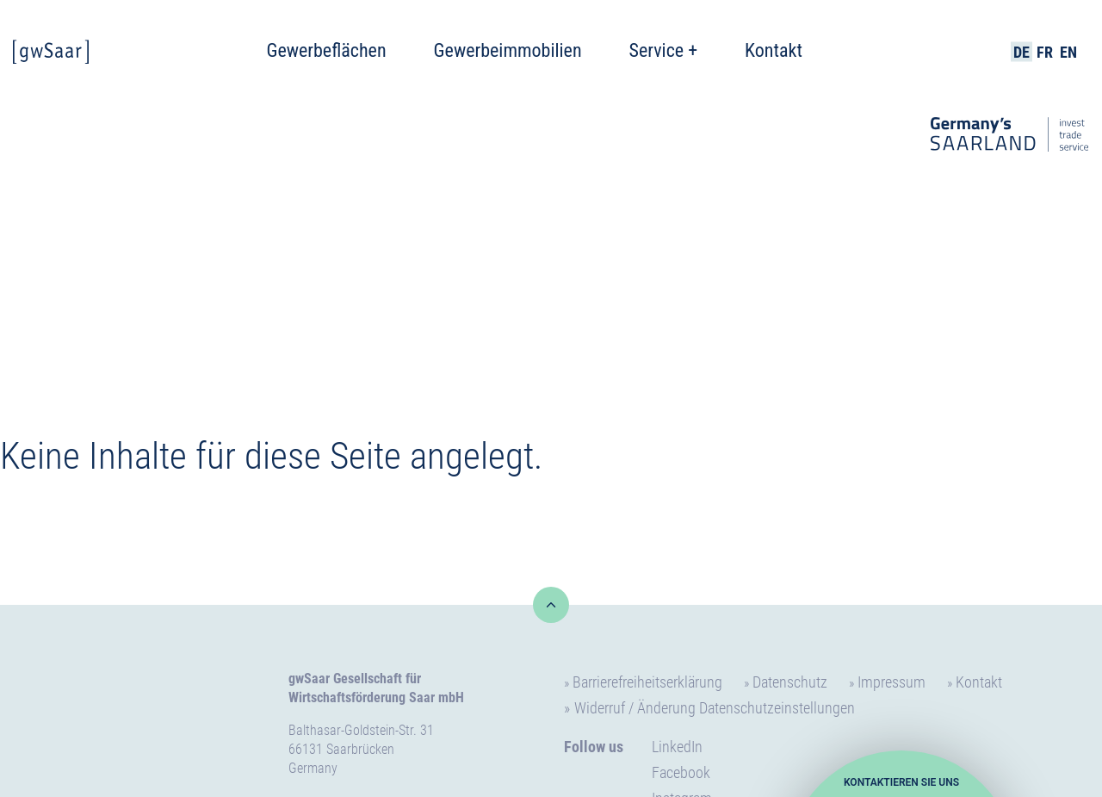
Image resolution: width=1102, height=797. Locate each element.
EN (1068, 52)
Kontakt (773, 50)
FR (1045, 52)
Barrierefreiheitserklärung (647, 682)
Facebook (681, 772)
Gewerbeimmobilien (508, 50)
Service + (663, 50)
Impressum (891, 682)
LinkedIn (677, 747)
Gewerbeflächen (326, 50)
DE (1021, 52)
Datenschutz (789, 682)
